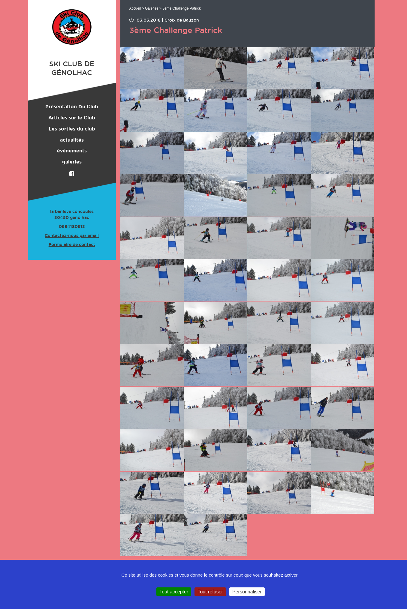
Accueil (135, 8)
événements (72, 150)
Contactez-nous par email (72, 236)
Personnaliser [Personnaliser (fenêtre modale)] (247, 591)
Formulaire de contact (72, 245)
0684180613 (72, 227)
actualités (72, 140)
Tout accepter (173, 591)
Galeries (151, 8)
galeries (72, 162)
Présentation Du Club (71, 106)
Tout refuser (210, 591)
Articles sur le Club (71, 118)
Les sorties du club (72, 129)
